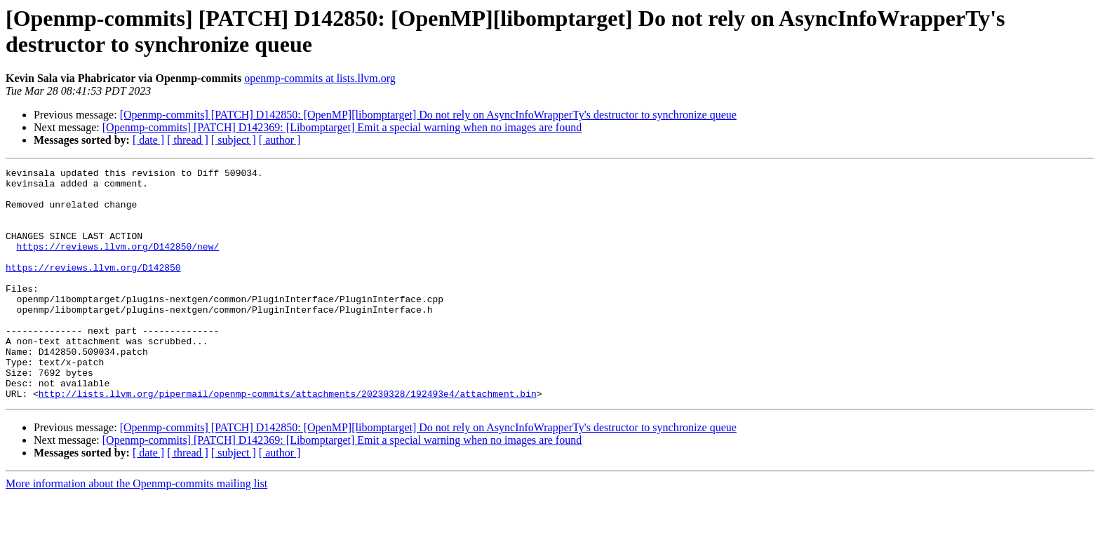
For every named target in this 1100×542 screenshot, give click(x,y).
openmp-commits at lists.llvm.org (320, 78)
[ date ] (148, 140)
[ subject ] (233, 140)
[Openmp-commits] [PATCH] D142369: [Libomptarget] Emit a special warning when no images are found (342, 127)
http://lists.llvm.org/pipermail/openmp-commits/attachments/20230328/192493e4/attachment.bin (288, 439)
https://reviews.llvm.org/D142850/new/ (118, 263)
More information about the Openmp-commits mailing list (136, 530)
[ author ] (280, 140)
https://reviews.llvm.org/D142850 (93, 288)
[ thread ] (187, 140)
